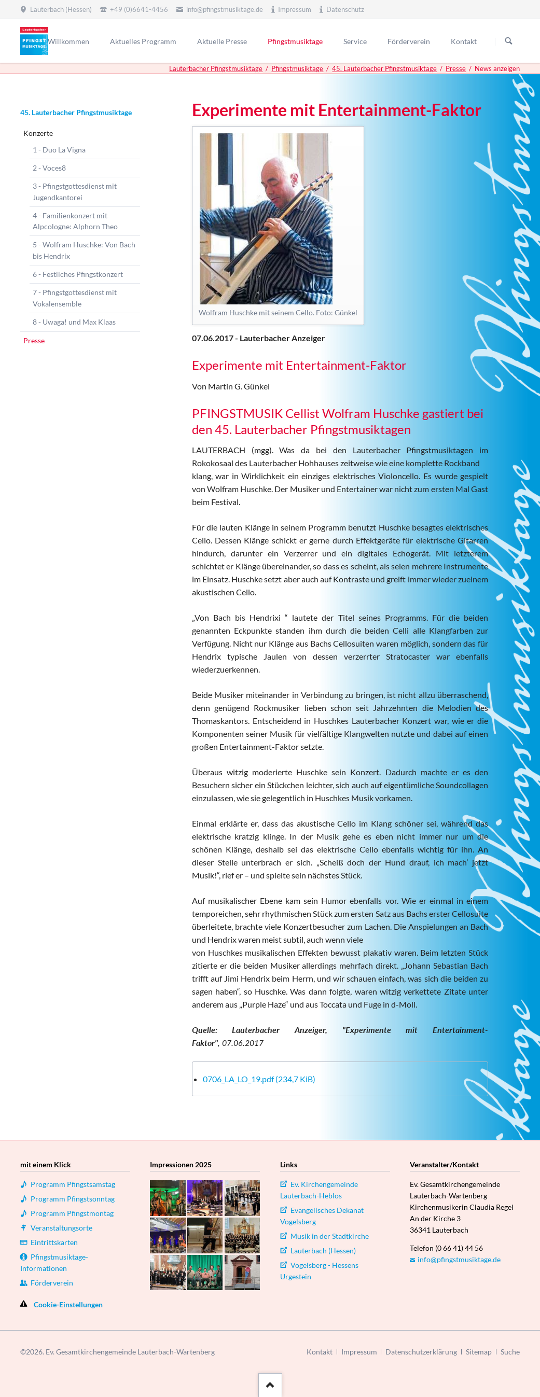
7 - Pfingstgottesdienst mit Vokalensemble (75, 298)
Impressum (359, 1351)
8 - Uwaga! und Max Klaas (74, 321)
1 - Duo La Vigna (59, 149)
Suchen (508, 41)
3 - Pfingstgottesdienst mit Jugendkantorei (75, 191)
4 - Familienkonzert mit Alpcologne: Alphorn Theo (75, 221)
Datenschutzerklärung (421, 1351)
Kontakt (320, 1351)
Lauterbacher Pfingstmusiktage (215, 68)
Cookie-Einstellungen (68, 1304)
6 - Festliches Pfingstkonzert (78, 274)
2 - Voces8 (49, 167)
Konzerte (38, 133)
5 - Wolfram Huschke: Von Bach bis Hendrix (84, 250)
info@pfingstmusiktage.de (459, 1259)
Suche (510, 1351)
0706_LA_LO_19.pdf (259, 1079)
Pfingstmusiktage (297, 68)
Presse (456, 68)
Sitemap (479, 1351)
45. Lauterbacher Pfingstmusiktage (384, 68)
